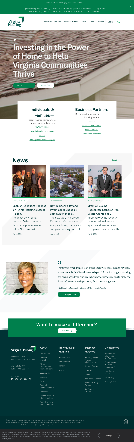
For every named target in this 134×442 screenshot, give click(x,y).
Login (110, 22)
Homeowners (64, 362)
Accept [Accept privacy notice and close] (109, 436)
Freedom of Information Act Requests (110, 356)
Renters (62, 366)
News (92, 22)
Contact (101, 22)
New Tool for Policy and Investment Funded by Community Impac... (64, 210)
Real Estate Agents (92, 379)
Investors (88, 370)
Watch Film (45, 85)
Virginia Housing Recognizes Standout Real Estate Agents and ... (103, 210)
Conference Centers (89, 390)
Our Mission (22, 85)
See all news (117, 160)
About (84, 22)
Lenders (92, 121)
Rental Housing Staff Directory (46, 403)
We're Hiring (67, 330)
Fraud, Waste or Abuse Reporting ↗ (110, 364)
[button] (118, 22)
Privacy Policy (110, 382)
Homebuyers (64, 358)
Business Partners (71, 22)
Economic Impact (44, 359)
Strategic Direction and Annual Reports (46, 366)
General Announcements (47, 386)
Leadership (45, 373)
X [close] (131, 7)
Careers (43, 377)
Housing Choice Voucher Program (42, 139)
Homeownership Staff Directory (47, 397)
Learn (61, 370)
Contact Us (44, 392)
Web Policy (109, 377)
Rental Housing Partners (91, 125)
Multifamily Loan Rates (92, 134)
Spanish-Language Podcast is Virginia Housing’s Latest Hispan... (29, 210)
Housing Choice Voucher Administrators (91, 360)
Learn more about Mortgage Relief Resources (63, 3)
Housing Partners (91, 129)
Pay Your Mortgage (42, 127)
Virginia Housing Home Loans (42, 131)
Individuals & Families (52, 22)
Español (42, 135)
